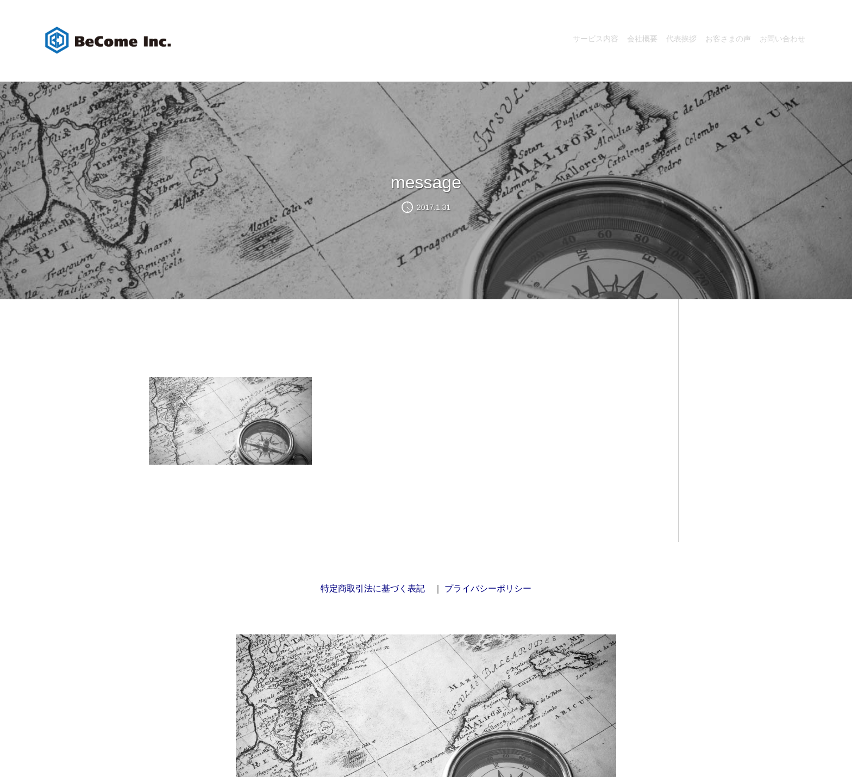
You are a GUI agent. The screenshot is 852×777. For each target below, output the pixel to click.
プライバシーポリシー (487, 588)
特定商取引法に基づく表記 (373, 588)
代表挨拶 (681, 38)
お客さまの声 (728, 38)
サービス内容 (595, 38)
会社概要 (642, 38)
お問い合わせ (782, 38)
